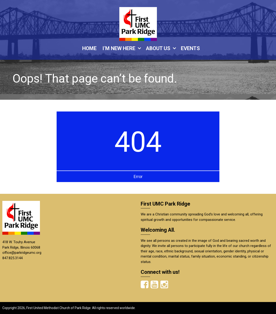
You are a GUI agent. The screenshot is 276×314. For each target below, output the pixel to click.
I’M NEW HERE (118, 48)
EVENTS (190, 48)
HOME (89, 48)
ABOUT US (158, 48)
